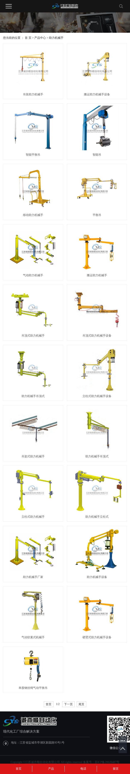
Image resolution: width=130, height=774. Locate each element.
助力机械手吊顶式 (33, 396)
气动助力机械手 (33, 275)
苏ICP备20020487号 (107, 762)
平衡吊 (97, 215)
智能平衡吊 (33, 154)
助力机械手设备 (97, 577)
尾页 (81, 704)
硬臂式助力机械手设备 (96, 637)
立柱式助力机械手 (33, 516)
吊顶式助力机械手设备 (96, 335)
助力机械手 (56, 37)
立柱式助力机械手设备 (96, 396)
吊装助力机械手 (33, 94)
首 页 (28, 37)
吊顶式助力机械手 (33, 335)
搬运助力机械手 (97, 275)
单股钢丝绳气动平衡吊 (33, 687)
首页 (48, 704)
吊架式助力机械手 (33, 456)
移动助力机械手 (33, 215)
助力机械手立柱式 (97, 516)
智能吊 (97, 154)
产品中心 (40, 37)
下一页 (68, 704)
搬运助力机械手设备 (97, 94)
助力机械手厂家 (33, 577)
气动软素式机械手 (33, 637)
